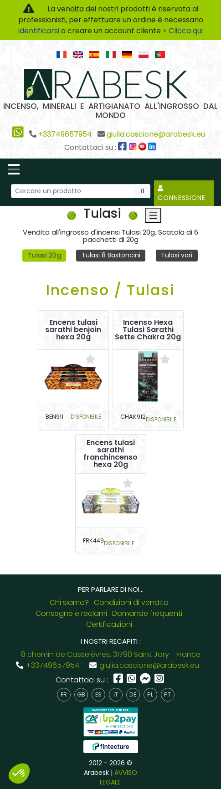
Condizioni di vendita (131, 602)
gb (81, 694)
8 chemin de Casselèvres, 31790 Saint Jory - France (110, 654)
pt (167, 694)
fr (64, 694)
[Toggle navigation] (13, 169)
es (98, 694)
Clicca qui (186, 31)
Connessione (181, 193)
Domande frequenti (147, 613)
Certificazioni (109, 624)
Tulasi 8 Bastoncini (111, 255)
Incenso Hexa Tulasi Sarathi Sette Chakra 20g (148, 330)
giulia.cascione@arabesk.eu (156, 134)
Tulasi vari (176, 255)
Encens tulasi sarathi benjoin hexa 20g (73, 330)
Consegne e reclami (71, 613)
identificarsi (39, 31)
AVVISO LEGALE (118, 777)
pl (150, 694)
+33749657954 (65, 134)
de (132, 694)
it (115, 694)
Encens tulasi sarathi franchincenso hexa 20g (110, 453)
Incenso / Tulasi (110, 290)
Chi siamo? (69, 602)
